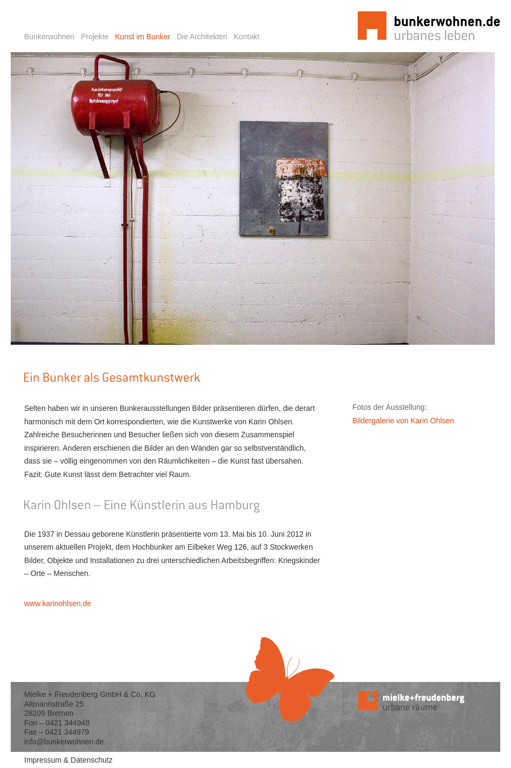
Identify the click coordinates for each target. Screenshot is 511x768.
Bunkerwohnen (49, 36)
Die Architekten (201, 36)
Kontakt (246, 36)
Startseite (357, 5)
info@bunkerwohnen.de (64, 741)
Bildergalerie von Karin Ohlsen (403, 420)
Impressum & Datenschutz (68, 760)
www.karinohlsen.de (57, 603)
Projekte (94, 36)
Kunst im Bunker (143, 36)
